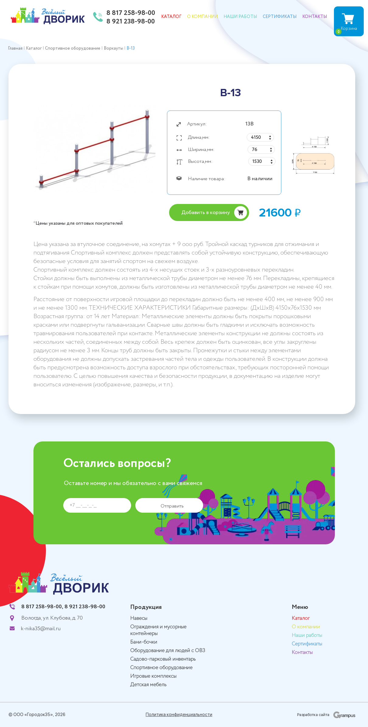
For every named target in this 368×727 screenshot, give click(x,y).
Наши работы (240, 17)
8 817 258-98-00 (130, 13)
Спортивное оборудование (161, 667)
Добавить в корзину (205, 212)
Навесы (138, 618)
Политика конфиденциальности (179, 714)
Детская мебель (148, 684)
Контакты (314, 17)
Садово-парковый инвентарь (163, 659)
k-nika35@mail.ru (41, 629)
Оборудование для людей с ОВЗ (167, 650)
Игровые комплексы (153, 676)
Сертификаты (280, 17)
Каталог (171, 17)
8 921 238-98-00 (130, 22)
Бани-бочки (143, 642)
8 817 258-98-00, (42, 607)
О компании (202, 17)
